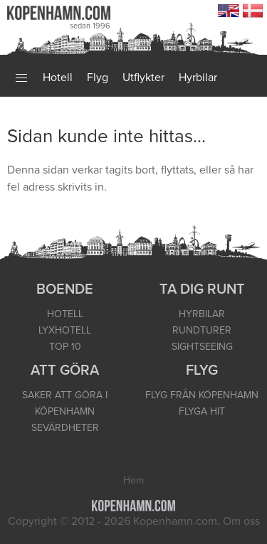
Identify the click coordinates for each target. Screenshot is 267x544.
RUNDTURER (201, 330)
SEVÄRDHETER (65, 428)
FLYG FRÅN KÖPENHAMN (201, 395)
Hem (133, 480)
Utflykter (143, 77)
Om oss (241, 521)
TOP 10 (65, 347)
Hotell (58, 77)
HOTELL (65, 314)
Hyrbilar (198, 77)
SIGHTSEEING (202, 347)
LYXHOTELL (64, 330)
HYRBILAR (202, 314)
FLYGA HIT (202, 411)
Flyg (97, 77)
